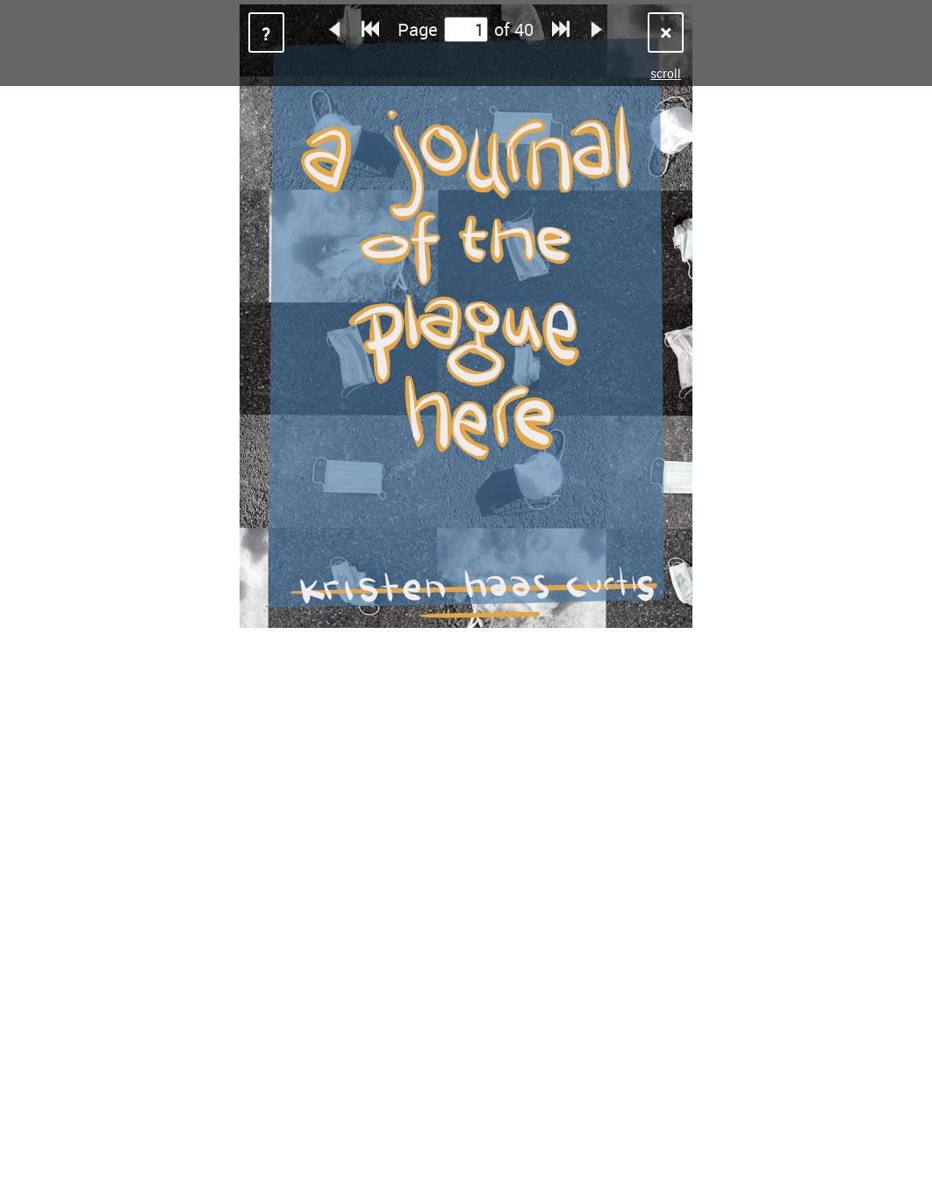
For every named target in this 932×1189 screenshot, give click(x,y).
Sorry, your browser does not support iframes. (466, 594)
